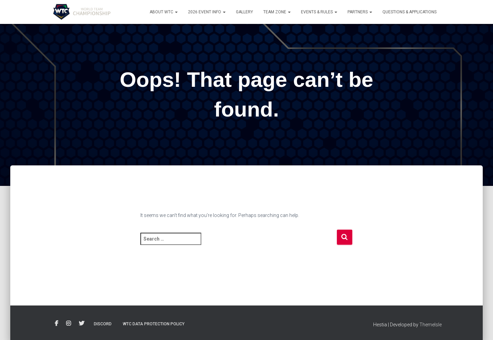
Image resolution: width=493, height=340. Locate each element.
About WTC (164, 12)
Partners (359, 12)
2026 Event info (207, 12)
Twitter (81, 323)
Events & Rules (319, 12)
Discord (103, 324)
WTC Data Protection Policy (154, 324)
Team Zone (277, 12)
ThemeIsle (430, 324)
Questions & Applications (409, 12)
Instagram (68, 323)
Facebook (56, 323)
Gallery (244, 12)
